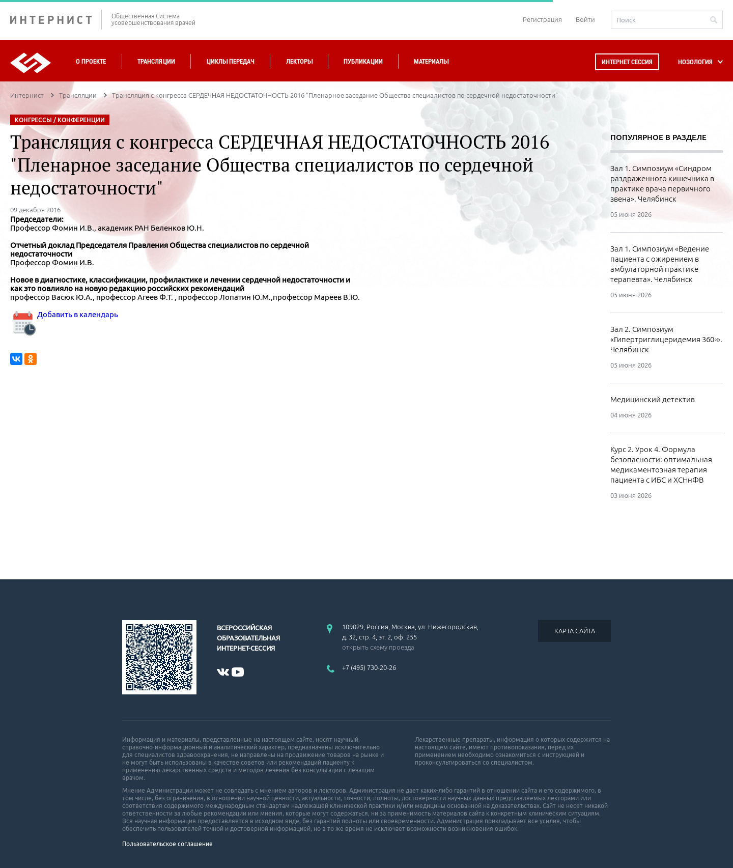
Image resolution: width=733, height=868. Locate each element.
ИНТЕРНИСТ (56, 20)
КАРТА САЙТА (574, 630)
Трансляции (156, 61)
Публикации (363, 61)
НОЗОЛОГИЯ (695, 62)
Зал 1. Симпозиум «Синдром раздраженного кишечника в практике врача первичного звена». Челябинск (662, 183)
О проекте (91, 61)
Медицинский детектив (652, 399)
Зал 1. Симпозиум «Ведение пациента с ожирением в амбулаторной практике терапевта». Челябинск (659, 264)
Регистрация (542, 19)
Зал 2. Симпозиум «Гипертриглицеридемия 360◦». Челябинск (666, 339)
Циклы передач (230, 61)
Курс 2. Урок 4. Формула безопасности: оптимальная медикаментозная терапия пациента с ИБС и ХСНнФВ (661, 464)
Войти (585, 19)
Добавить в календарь (64, 314)
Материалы (431, 61)
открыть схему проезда (378, 647)
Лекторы (299, 61)
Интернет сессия (627, 62)
